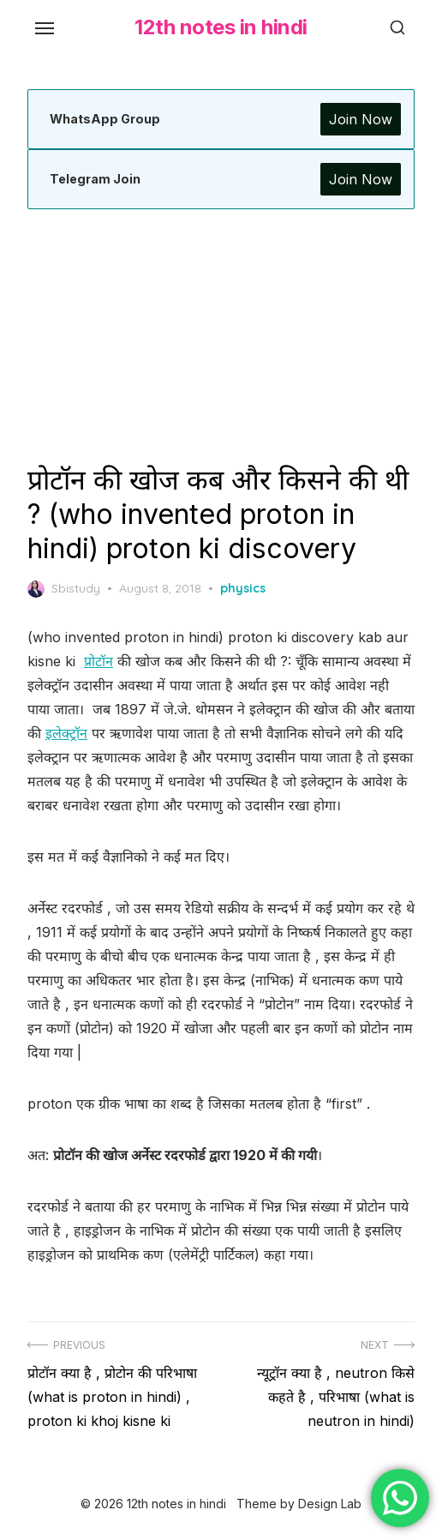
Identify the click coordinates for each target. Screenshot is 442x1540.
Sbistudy (63, 589)
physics (243, 588)
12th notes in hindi (221, 27)
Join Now (360, 119)
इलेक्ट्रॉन (66, 733)
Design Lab (329, 1503)
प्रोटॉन (98, 661)
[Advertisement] (221, 336)
